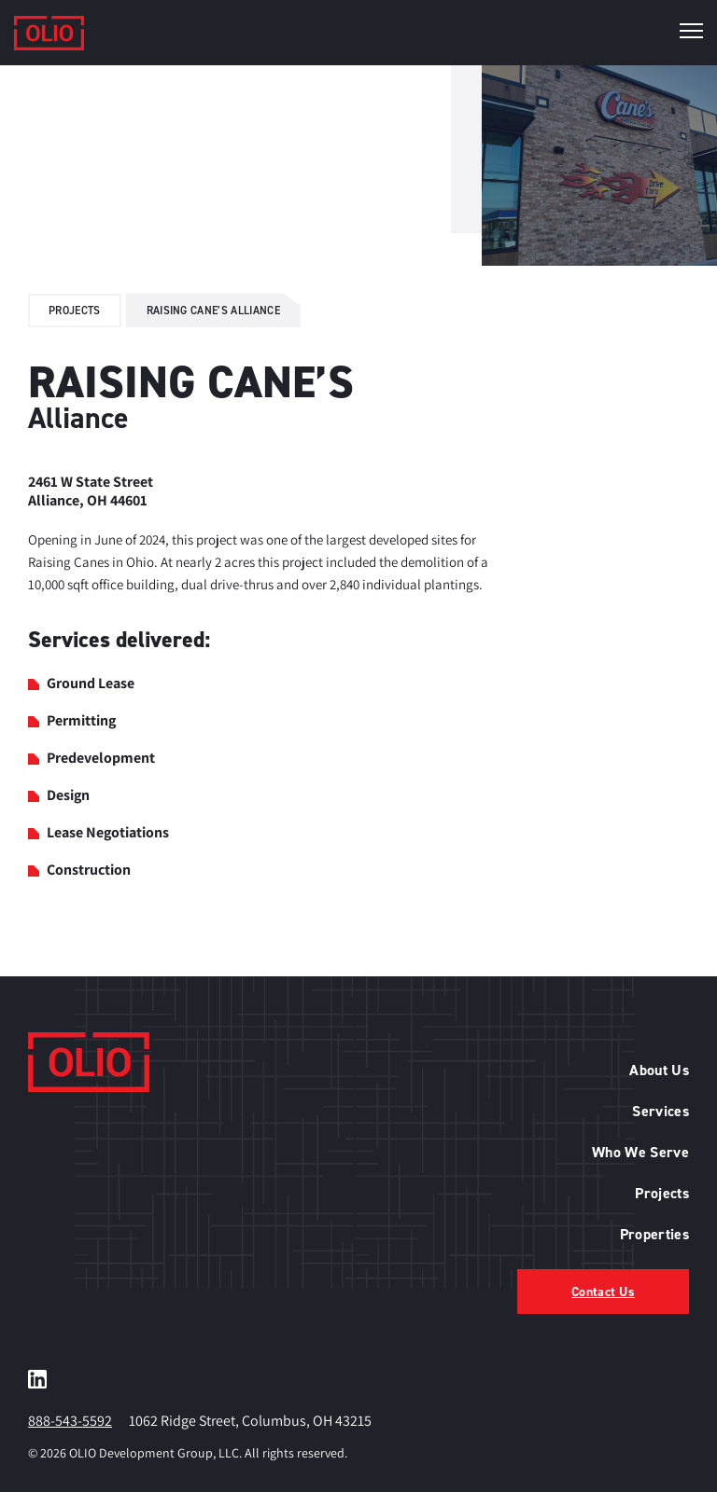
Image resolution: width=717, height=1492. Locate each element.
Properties (654, 1234)
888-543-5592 (70, 1420)
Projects (75, 310)
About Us (659, 1070)
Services (660, 1111)
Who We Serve (640, 1152)
